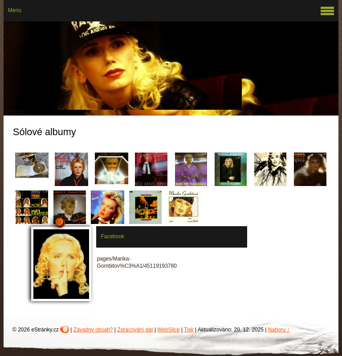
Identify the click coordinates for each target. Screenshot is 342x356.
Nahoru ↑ (279, 330)
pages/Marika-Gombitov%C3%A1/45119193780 (136, 262)
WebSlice (168, 330)
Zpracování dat (135, 330)
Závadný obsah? (93, 330)
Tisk (189, 330)
